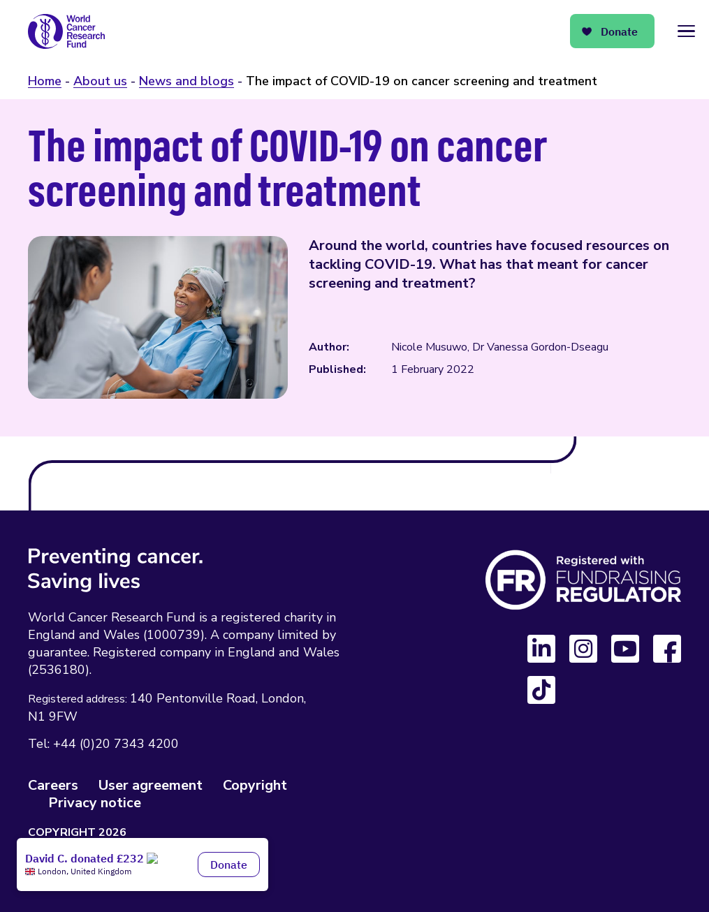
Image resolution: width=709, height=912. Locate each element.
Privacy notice (94, 802)
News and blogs (186, 81)
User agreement (150, 785)
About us (100, 81)
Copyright (255, 785)
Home (44, 81)
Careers (53, 785)
